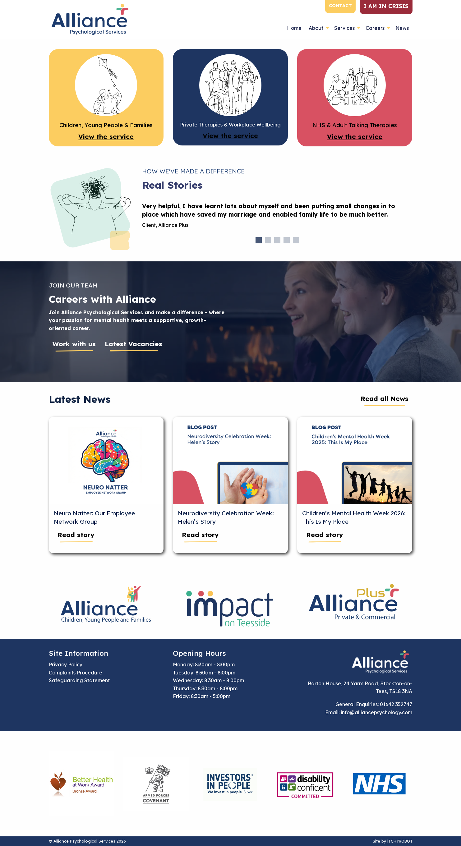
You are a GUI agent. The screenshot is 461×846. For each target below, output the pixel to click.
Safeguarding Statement (79, 680)
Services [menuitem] (344, 28)
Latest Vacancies (133, 344)
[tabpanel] (277, 218)
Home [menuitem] (294, 28)
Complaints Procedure (75, 672)
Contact (340, 5)
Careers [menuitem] (375, 28)
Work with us (74, 344)
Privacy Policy (65, 664)
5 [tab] (296, 240)
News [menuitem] (402, 28)
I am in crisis (386, 5)
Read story (76, 535)
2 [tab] (268, 240)
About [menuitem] (316, 28)
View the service (106, 136)
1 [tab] (259, 240)
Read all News (384, 398)
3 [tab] (277, 240)
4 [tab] (287, 240)
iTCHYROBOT (400, 841)
